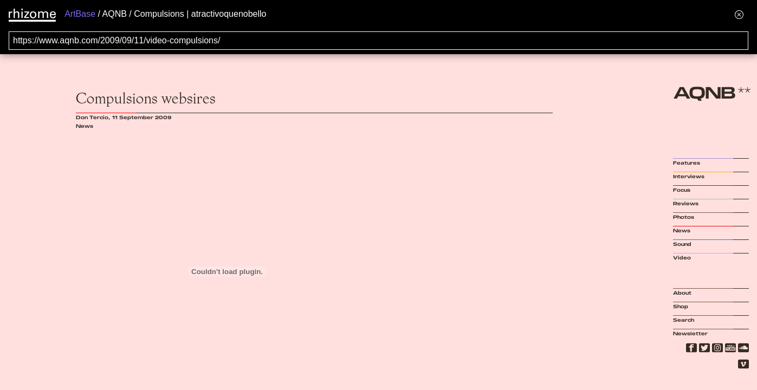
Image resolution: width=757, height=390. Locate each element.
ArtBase (79, 13)
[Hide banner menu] (739, 14)
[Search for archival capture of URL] (378, 40)
